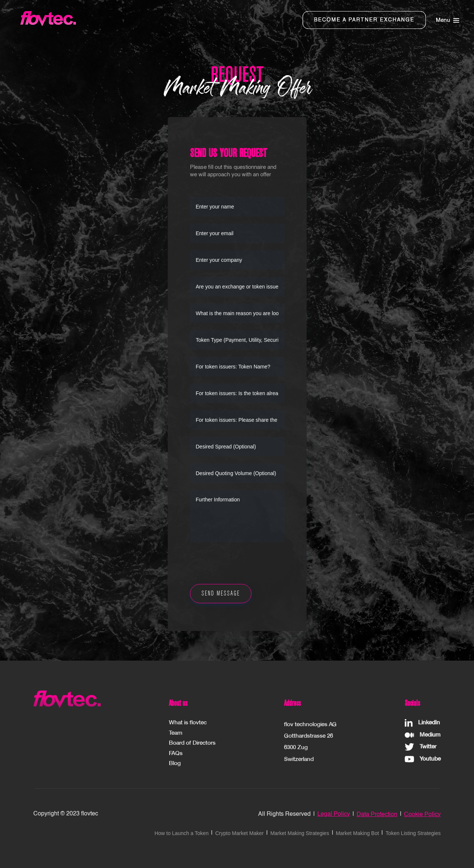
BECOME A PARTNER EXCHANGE (364, 20)
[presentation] (246, 564)
